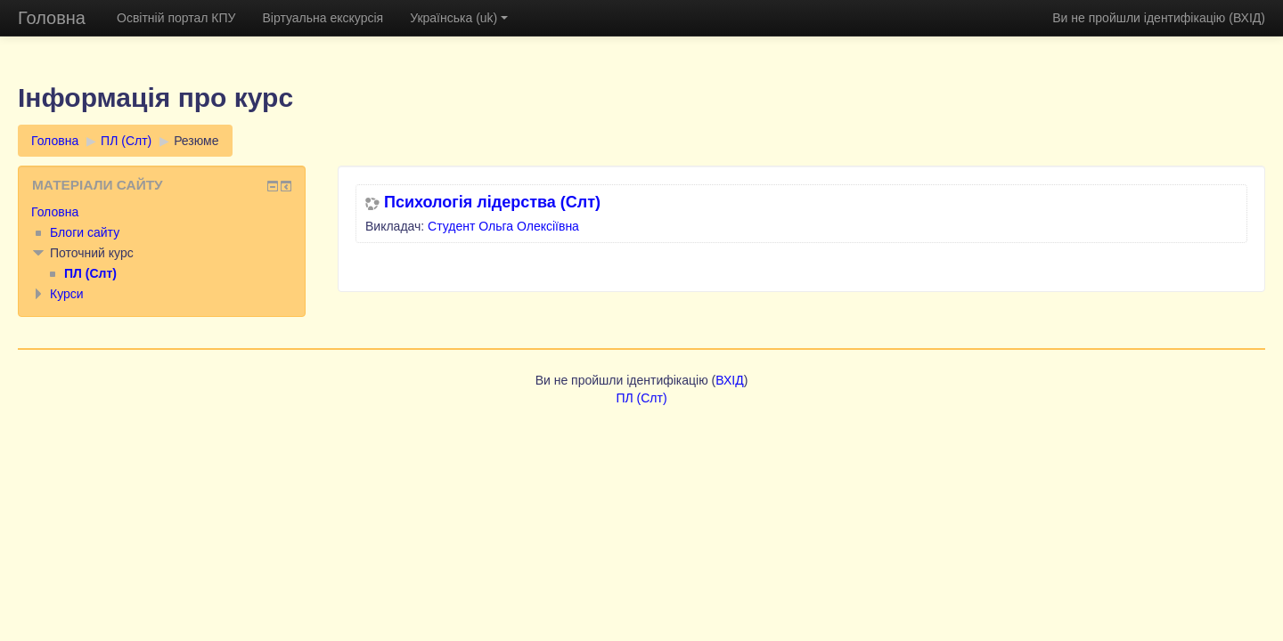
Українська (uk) (459, 18)
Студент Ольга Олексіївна (503, 226)
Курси (67, 294)
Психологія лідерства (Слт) (492, 202)
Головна (52, 18)
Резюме (196, 141)
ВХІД (1247, 18)
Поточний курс (92, 253)
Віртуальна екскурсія (322, 18)
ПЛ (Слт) (126, 141)
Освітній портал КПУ (176, 18)
